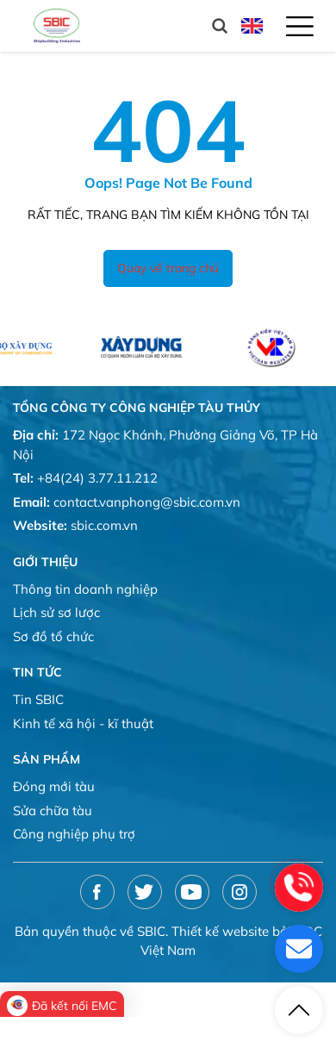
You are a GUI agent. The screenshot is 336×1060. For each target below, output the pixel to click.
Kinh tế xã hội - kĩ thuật (83, 723)
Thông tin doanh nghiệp (85, 589)
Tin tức (37, 672)
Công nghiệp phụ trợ (74, 834)
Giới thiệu (45, 562)
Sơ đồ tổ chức (53, 636)
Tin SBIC (38, 699)
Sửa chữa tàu (52, 810)
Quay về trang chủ (168, 268)
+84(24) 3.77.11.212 (97, 478)
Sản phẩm (46, 759)
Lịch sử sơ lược (56, 612)
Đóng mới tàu (54, 786)
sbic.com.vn (104, 525)
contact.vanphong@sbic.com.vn (146, 502)
